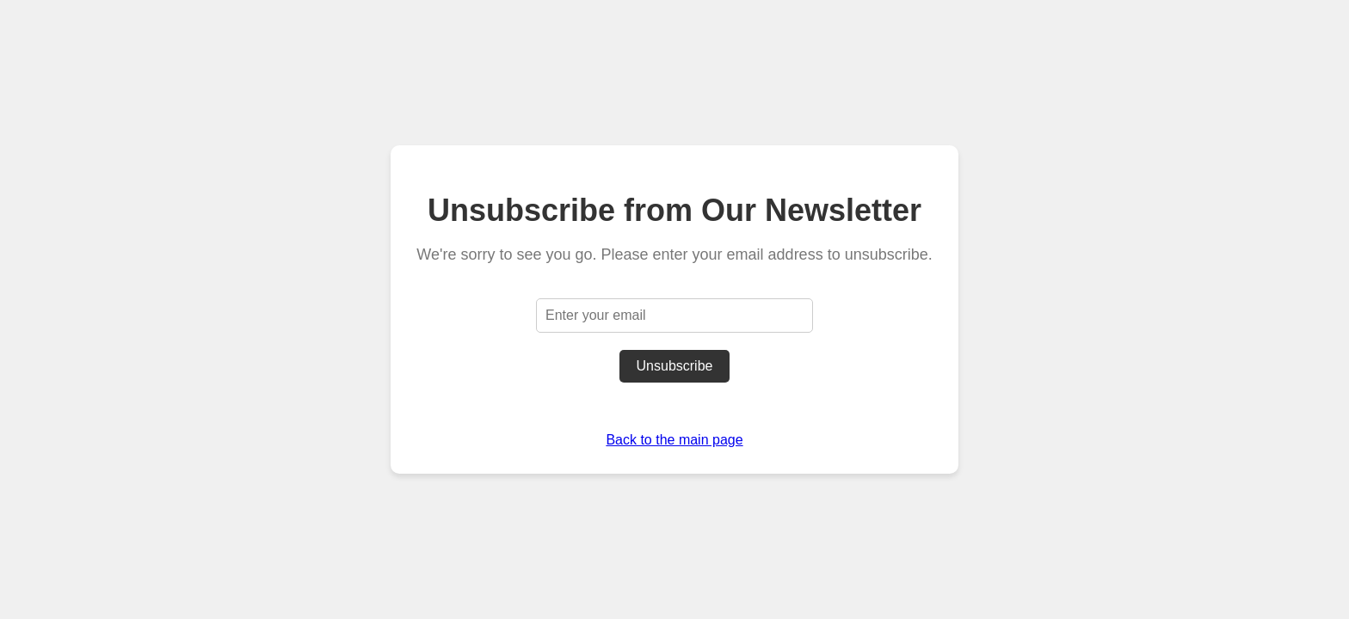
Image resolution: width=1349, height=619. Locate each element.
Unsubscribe (675, 366)
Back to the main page (674, 439)
